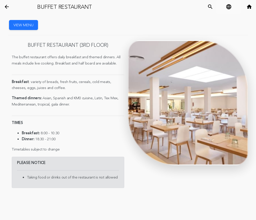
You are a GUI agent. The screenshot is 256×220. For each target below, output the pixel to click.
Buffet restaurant (64, 7)
